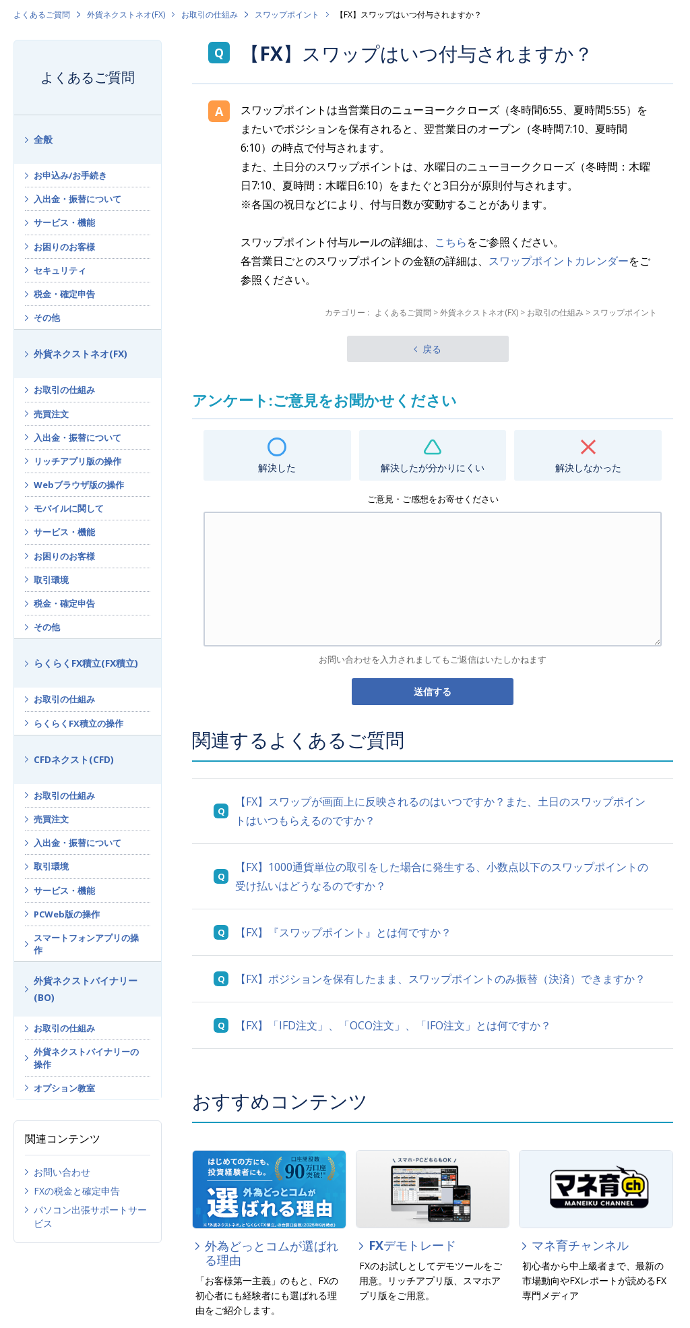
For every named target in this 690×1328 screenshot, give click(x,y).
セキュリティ (60, 270)
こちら (451, 242)
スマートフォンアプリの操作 (86, 944)
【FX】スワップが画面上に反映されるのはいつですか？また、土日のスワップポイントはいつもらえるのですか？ (440, 811)
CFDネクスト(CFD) (74, 759)
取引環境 (51, 580)
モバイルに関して (69, 508)
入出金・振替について (77, 199)
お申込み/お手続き (70, 175)
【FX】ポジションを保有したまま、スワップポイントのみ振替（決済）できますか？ (440, 978)
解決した (277, 467)
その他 (47, 317)
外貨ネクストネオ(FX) (126, 14)
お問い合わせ (62, 1172)
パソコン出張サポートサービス (90, 1216)
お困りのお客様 (64, 247)
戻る (431, 348)
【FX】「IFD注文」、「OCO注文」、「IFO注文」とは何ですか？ (393, 1025)
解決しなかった (588, 467)
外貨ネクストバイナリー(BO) (85, 989)
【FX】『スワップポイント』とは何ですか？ (343, 932)
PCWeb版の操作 (67, 914)
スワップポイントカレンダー (559, 260)
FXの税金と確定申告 (77, 1190)
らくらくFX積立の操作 (78, 723)
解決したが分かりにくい (432, 467)
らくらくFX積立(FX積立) (86, 663)
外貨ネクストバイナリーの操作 (86, 1058)
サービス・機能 (64, 222)
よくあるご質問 (41, 14)
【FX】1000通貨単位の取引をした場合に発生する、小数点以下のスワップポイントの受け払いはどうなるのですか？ (441, 876)
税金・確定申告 (64, 294)
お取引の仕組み (209, 14)
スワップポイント (287, 14)
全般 (43, 139)
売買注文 (51, 414)
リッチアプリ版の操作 (77, 461)
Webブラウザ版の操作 (79, 485)
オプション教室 (64, 1088)
